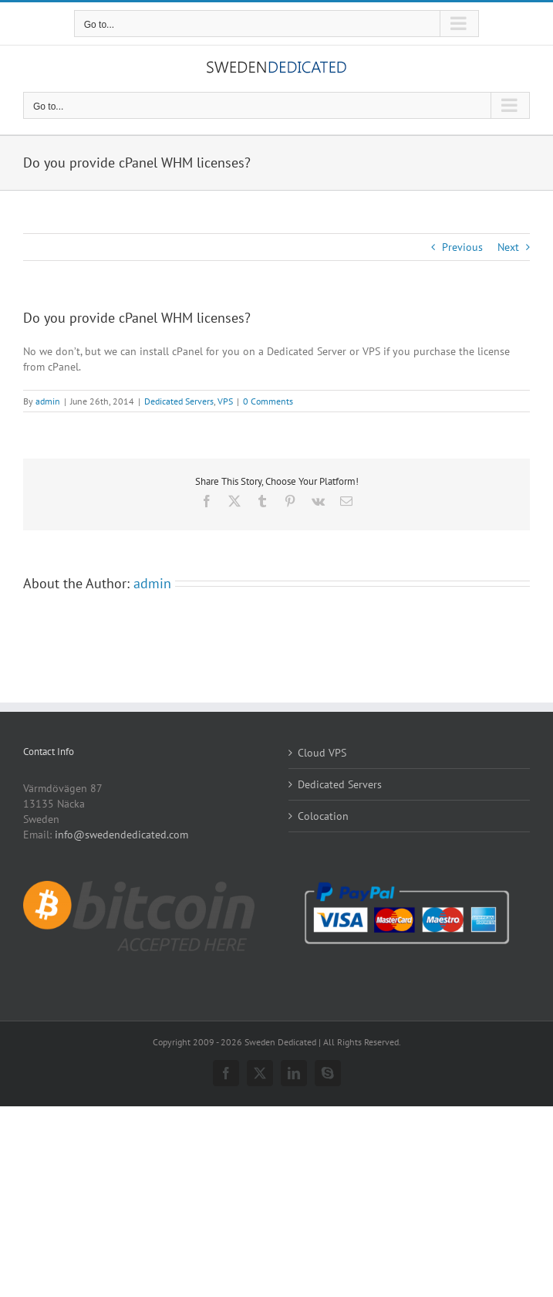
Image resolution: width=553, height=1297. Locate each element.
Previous (462, 247)
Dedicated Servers (179, 401)
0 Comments (268, 401)
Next (508, 247)
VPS (225, 401)
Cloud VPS (322, 753)
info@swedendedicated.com (121, 835)
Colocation (323, 816)
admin (47, 401)
